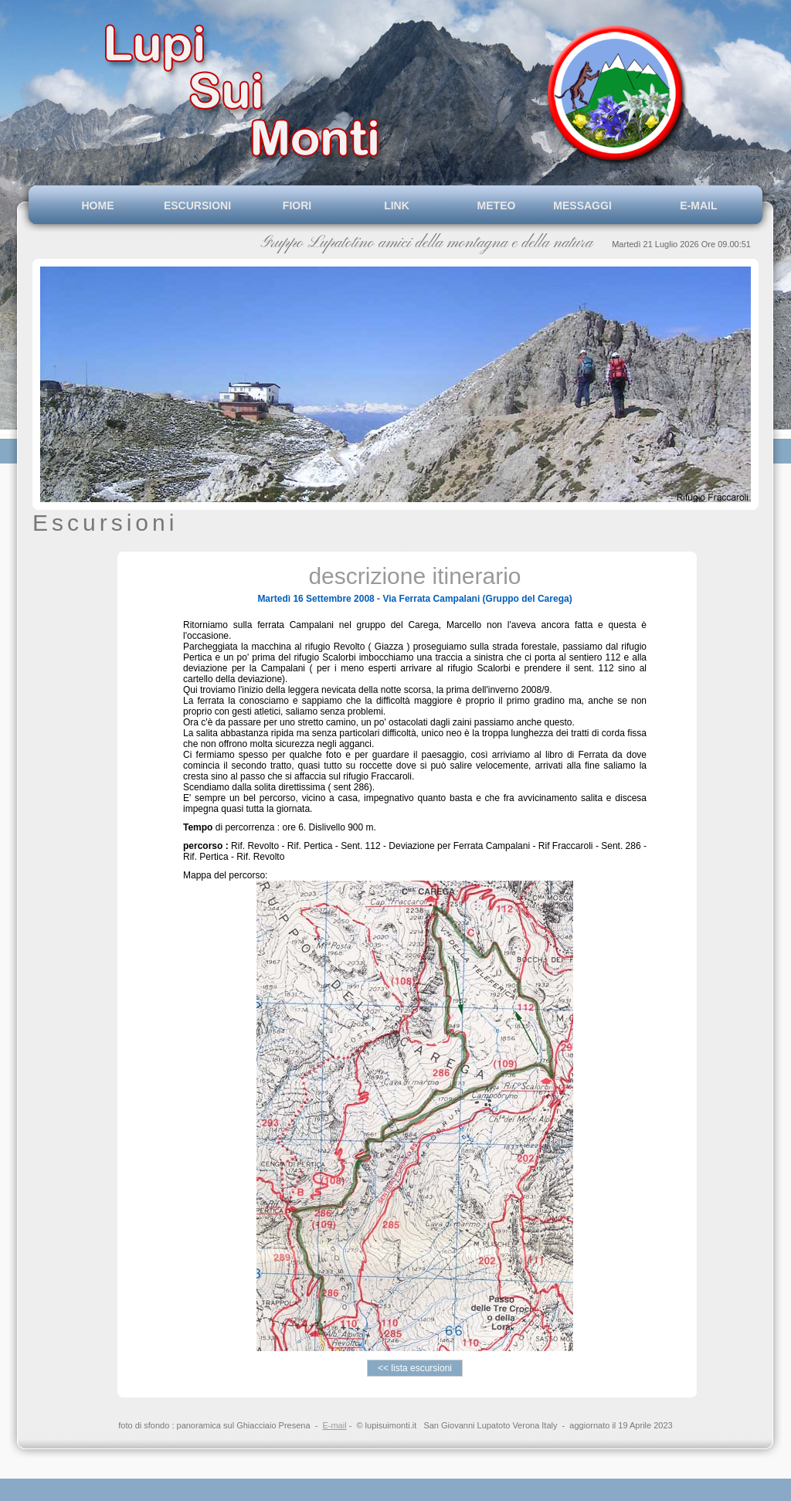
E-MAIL (696, 205)
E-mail (334, 1425)
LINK (396, 205)
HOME (98, 205)
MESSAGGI (595, 205)
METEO (496, 205)
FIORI (297, 205)
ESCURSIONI (197, 205)
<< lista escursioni (415, 1368)
